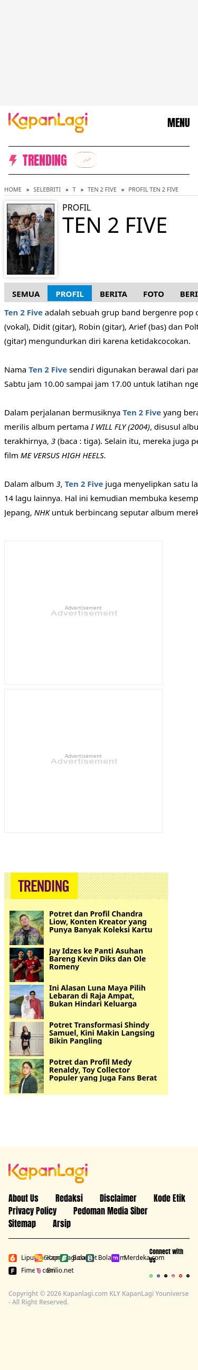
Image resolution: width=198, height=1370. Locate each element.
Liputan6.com (19, 1258)
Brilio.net (45, 1270)
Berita (113, 293)
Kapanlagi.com (45, 1258)
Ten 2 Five (102, 189)
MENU (178, 122)
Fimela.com (19, 1270)
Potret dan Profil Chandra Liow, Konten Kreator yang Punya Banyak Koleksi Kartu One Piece (101, 921)
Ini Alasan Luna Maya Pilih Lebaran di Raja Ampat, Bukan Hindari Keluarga (97, 996)
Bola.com (96, 1258)
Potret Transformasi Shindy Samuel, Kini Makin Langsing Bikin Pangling (102, 1033)
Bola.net (70, 1258)
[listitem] (85, 160)
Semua (26, 293)
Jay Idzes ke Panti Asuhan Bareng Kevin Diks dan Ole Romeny (97, 958)
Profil (69, 293)
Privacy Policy (32, 1210)
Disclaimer (118, 1198)
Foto (153, 293)
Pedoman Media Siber (110, 1210)
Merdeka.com (122, 1258)
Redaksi (69, 1198)
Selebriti (47, 189)
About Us (23, 1198)
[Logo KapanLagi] (48, 122)
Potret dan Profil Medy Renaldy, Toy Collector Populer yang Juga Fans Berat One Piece (103, 1070)
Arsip (62, 1223)
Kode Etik (169, 1198)
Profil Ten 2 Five (153, 189)
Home (13, 189)
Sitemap (22, 1223)
